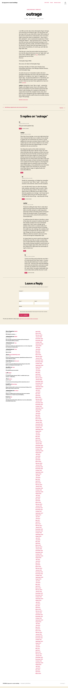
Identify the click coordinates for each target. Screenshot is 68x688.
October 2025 (39, 343)
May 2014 (38, 586)
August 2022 (39, 411)
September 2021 (40, 431)
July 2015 (38, 561)
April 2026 (38, 333)
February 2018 (39, 506)
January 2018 (39, 507)
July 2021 (38, 434)
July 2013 (38, 604)
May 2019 (38, 481)
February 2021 (39, 443)
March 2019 (39, 484)
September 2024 (40, 367)
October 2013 (39, 598)
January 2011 (39, 657)
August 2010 (39, 666)
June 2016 (38, 541)
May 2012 (38, 628)
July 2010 (38, 668)
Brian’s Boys (15, 386)
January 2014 (39, 593)
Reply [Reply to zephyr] (22, 174)
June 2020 (38, 457)
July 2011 (38, 646)
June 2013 (38, 605)
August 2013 (39, 602)
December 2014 (40, 573)
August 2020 (39, 454)
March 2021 (39, 441)
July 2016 (38, 539)
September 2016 (40, 536)
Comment (21, 292)
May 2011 (38, 650)
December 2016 (40, 530)
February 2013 (39, 612)
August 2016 (39, 538)
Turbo (15, 351)
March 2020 (39, 463)
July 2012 (38, 625)
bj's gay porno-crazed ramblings (11, 2)
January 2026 (39, 338)
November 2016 (40, 532)
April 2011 (38, 652)
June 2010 (38, 669)
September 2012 (40, 621)
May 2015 (38, 564)
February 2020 (39, 465)
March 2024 (39, 377)
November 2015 (40, 554)
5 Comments (41, 18)
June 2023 (38, 393)
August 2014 (39, 580)
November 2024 (40, 363)
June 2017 (38, 520)
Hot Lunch (17, 362)
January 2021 (39, 445)
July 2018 (38, 497)
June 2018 (38, 498)
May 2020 (38, 459)
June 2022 (38, 415)
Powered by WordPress (27, 685)
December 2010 (40, 659)
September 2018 (40, 493)
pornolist (24, 83)
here (37, 55)
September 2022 (40, 409)
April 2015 (38, 566)
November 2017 (40, 511)
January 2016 (39, 550)
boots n (10, 374)
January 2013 (39, 614)
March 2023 (39, 399)
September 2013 (40, 600)
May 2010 (38, 671)
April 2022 (38, 418)
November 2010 (40, 661)
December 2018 (40, 490)
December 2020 (40, 447)
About (51, 2)
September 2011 (40, 643)
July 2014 (38, 582)
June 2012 (38, 627)
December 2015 (40, 552)
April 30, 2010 (33, 18)
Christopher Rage (30, 9)
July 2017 (38, 518)
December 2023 (40, 383)
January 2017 (39, 529)
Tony (15, 344)
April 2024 (38, 376)
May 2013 (38, 607)
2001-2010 (46, 2)
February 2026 (39, 336)
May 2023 (38, 395)
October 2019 (39, 472)
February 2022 (39, 422)
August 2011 (39, 644)
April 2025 (38, 354)
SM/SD (16, 333)
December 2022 (40, 404)
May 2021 (38, 438)
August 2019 (39, 475)
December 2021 (40, 425)
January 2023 (39, 402)
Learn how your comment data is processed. (28, 320)
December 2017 (40, 509)
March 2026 (39, 335)
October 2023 (39, 386)
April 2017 (38, 523)
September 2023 (40, 388)
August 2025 (39, 347)
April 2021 (38, 440)
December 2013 (40, 595)
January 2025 (39, 359)
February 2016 (39, 548)
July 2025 (38, 349)
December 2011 (40, 637)
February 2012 (39, 634)
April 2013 (38, 609)
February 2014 (39, 591)
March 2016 (39, 547)
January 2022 (39, 424)
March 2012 (39, 632)
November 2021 (40, 427)
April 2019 (38, 482)
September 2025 (40, 345)
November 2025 (40, 342)
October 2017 (39, 513)
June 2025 (38, 351)
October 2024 (39, 365)
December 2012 (40, 616)
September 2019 (40, 473)
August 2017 (39, 516)
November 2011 (40, 639)
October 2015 (39, 555)
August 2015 (39, 559)
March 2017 (39, 525)
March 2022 (39, 420)
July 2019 (38, 477)
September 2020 (40, 452)
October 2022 (39, 408)
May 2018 (38, 500)
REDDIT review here (24, 100)
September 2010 (40, 664)
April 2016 (38, 545)
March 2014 (39, 589)
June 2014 (38, 584)
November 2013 (40, 596)
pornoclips (39, 9)
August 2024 (39, 368)
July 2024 (38, 370)
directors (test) (57, 2)
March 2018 (39, 504)
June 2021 (38, 436)
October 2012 (39, 620)
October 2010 (39, 662)
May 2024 (38, 374)
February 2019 (39, 486)
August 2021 (39, 433)
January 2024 (39, 381)
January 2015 (39, 571)
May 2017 (38, 522)
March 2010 (39, 675)
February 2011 (39, 655)
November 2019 (40, 470)
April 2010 (38, 673)
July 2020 (38, 456)
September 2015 (40, 557)
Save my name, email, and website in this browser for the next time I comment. (33, 313)
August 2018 (39, 495)
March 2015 (39, 568)
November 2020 (40, 449)
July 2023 (38, 392)
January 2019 (39, 488)
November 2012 (40, 618)
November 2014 (40, 575)
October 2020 (39, 450)
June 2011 (38, 648)
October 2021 (39, 429)
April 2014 (38, 587)
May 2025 (38, 352)
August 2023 (39, 390)
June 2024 (38, 372)
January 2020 (39, 466)
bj (6, 374)
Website (20, 308)
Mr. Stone (16, 392)
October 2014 (39, 577)
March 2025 (39, 356)
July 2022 (38, 413)
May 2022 (38, 416)
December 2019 (40, 468)
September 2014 (40, 579)
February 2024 (39, 379)
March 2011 (39, 653)
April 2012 (38, 630)
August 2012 (39, 623)
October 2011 (39, 641)
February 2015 (39, 570)
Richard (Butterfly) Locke (15, 356)
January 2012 (39, 636)
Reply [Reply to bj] (20, 130)
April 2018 (38, 502)
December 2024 (40, 361)
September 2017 (40, 514)
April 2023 (38, 397)
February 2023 (39, 400)
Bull (11, 398)
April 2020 (38, 461)
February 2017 (39, 527)
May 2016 (38, 543)
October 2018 (39, 491)
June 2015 (38, 563)
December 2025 (40, 340)
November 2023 (40, 384)
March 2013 (39, 611)
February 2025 (39, 358)
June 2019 (38, 479)
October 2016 (39, 534)
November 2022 (40, 406)
